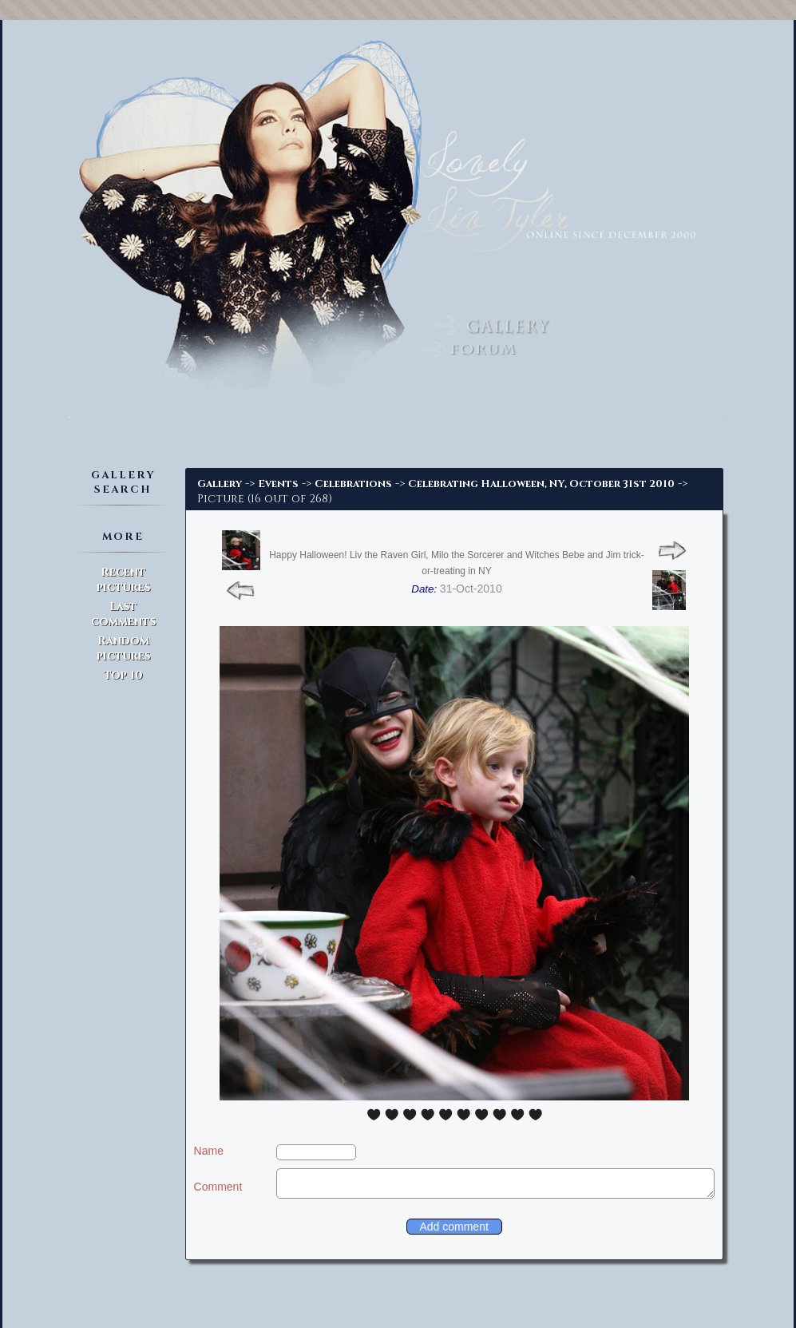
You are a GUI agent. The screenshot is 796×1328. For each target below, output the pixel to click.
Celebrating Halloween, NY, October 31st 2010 (541, 484)
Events (278, 484)
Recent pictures (123, 580)
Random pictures (123, 648)
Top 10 (123, 675)
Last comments (123, 614)
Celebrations (353, 484)
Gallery (219, 484)
